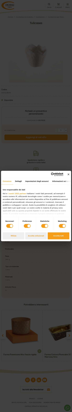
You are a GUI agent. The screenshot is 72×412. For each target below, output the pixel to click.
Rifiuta (13, 236)
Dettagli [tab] (18, 181)
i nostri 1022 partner (17, 193)
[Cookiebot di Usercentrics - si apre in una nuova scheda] (52, 174)
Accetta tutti (58, 236)
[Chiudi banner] (68, 174)
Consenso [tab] (7, 181)
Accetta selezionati (36, 236)
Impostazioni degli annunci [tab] (37, 181)
